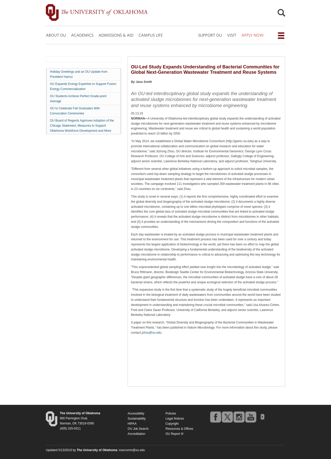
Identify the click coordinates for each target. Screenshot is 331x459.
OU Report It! (175, 434)
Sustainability (137, 418)
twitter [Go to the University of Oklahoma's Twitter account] (227, 417)
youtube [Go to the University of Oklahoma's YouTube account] (250, 417)
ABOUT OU (56, 35)
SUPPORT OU (210, 35)
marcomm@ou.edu (132, 450)
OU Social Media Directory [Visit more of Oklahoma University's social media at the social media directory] (262, 417)
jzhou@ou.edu (151, 332)
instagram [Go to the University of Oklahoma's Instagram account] (239, 417)
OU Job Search (138, 429)
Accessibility (136, 413)
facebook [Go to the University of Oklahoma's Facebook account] (215, 417)
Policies (171, 413)
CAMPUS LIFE (151, 35)
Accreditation (136, 434)
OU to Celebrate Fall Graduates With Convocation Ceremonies (75, 111)
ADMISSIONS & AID (116, 35)
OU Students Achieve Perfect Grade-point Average (78, 98)
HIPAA (132, 423)
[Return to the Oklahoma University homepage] (80, 413)
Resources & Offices (179, 429)
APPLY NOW (252, 35)
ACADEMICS (82, 35)
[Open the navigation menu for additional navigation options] (281, 36)
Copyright (172, 423)
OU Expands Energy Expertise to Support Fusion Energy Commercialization (83, 86)
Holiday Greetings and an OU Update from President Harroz (78, 74)
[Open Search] (281, 14)
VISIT (231, 35)
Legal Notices (175, 418)
